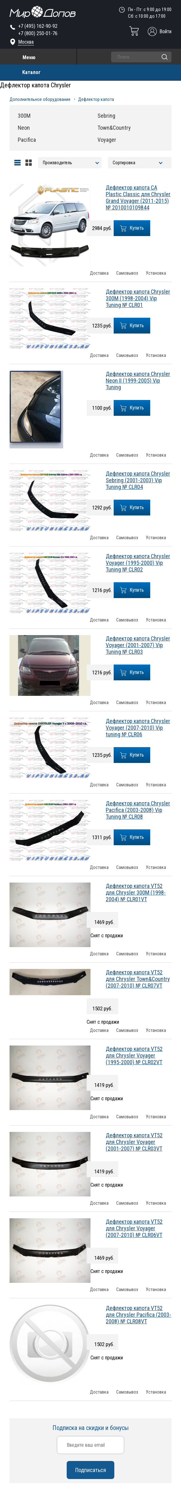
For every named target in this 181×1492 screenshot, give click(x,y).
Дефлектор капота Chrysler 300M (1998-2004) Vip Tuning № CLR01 (138, 298)
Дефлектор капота (96, 99)
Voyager (106, 139)
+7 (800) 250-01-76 (37, 33)
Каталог (31, 72)
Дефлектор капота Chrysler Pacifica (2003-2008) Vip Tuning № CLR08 (138, 810)
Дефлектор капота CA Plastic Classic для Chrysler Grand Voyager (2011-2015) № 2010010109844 (138, 197)
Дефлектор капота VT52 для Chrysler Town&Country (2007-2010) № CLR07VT (138, 979)
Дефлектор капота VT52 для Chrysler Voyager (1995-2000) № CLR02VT (134, 1055)
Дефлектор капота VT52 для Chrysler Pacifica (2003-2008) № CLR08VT (138, 1315)
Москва (26, 42)
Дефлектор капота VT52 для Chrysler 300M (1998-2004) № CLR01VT (136, 892)
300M (24, 115)
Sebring (106, 115)
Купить (132, 228)
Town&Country (114, 127)
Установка (156, 273)
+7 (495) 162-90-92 (37, 26)
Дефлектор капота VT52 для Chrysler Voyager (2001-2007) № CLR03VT (134, 1142)
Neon (24, 127)
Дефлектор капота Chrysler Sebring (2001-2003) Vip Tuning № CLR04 (138, 480)
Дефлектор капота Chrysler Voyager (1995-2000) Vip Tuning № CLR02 (138, 563)
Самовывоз (127, 273)
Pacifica (27, 139)
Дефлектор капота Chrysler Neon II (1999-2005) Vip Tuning (138, 380)
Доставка (99, 273)
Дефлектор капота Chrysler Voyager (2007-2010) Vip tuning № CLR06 (138, 728)
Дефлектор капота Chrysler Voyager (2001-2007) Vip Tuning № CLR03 (138, 645)
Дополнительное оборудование (40, 99)
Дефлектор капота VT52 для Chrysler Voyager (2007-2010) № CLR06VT (134, 1228)
